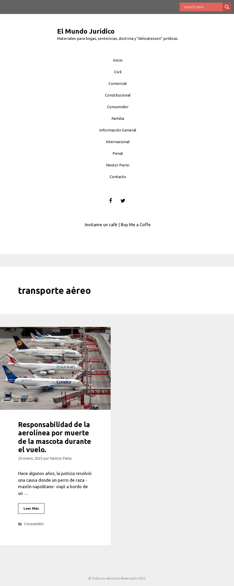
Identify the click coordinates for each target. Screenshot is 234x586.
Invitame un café (101, 224)
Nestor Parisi (117, 165)
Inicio (118, 60)
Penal (117, 153)
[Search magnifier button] (227, 7)
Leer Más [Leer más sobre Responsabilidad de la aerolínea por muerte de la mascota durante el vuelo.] (31, 508)
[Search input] (202, 7)
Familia (117, 118)
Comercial (118, 83)
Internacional (118, 142)
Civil (118, 72)
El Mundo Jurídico (86, 31)
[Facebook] (110, 200)
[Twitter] (123, 200)
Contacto (118, 176)
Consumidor (118, 107)
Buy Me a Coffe (136, 224)
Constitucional (118, 95)
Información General (117, 130)
